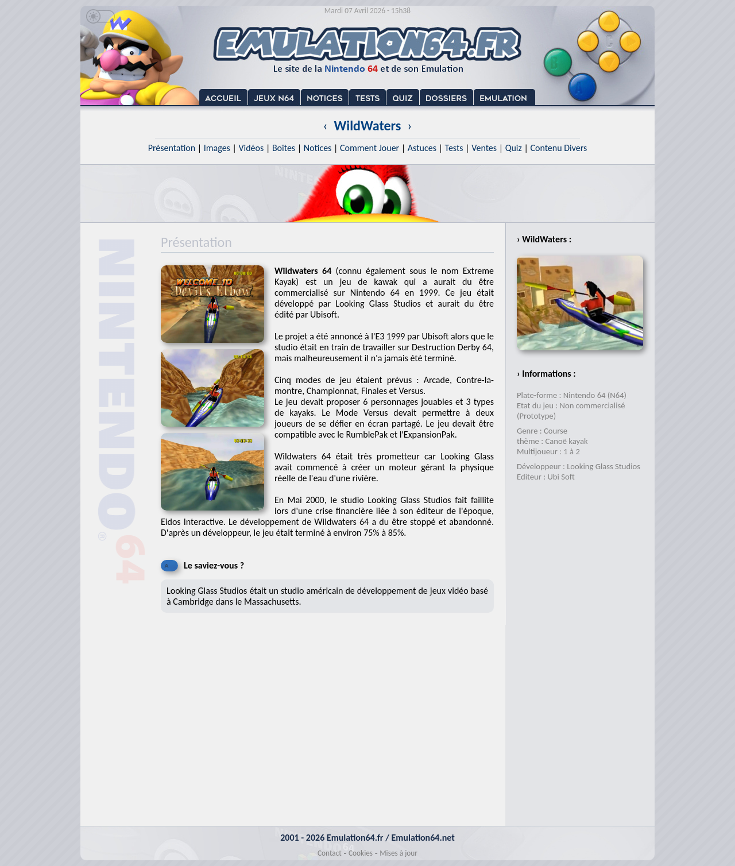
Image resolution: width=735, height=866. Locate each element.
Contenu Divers (558, 147)
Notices (318, 147)
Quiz (513, 147)
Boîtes (283, 147)
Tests (454, 147)
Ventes (484, 147)
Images (217, 147)
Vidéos (251, 147)
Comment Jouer (369, 147)
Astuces (422, 147)
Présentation (172, 147)
